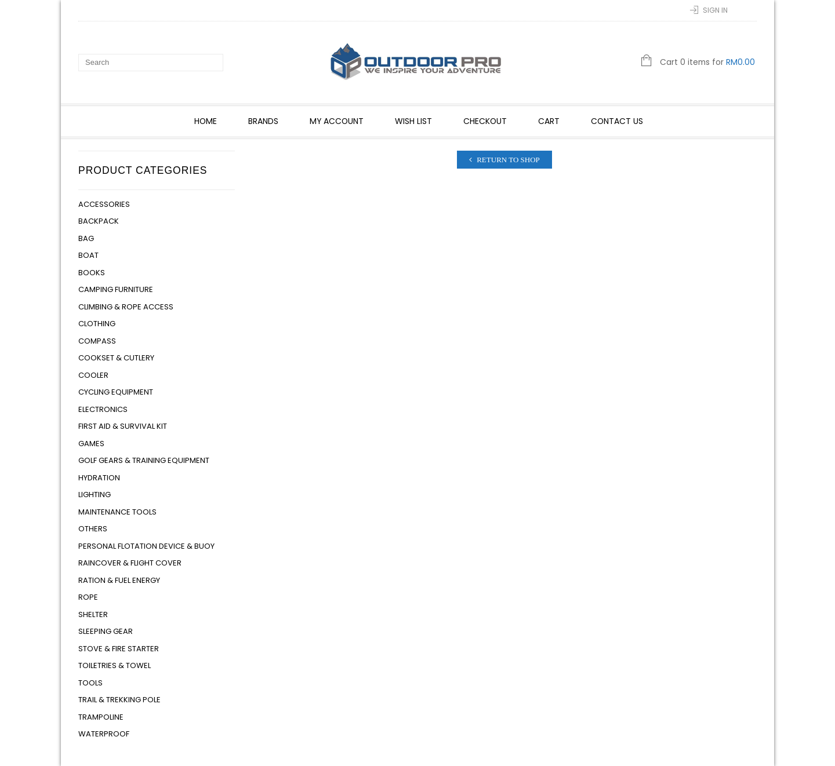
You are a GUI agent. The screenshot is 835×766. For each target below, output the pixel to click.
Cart (549, 121)
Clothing (96, 323)
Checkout (485, 121)
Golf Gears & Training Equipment (143, 460)
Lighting (94, 494)
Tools (90, 682)
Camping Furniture (115, 289)
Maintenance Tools (117, 511)
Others (92, 528)
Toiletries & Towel (114, 665)
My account (337, 121)
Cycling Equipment (115, 391)
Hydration (99, 477)
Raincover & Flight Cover (129, 562)
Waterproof (103, 733)
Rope (88, 597)
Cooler (93, 375)
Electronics (103, 409)
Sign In (715, 10)
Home (205, 121)
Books (91, 272)
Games (91, 443)
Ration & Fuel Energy (119, 580)
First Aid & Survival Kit (122, 426)
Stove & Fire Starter (118, 648)
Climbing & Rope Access (125, 306)
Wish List (413, 121)
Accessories (104, 204)
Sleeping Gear (105, 631)
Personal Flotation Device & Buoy (146, 546)
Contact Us (617, 121)
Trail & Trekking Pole (119, 699)
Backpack (98, 221)
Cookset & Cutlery (116, 357)
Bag (86, 238)
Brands (263, 121)
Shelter (93, 614)
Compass (97, 340)
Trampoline (101, 717)
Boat (88, 255)
